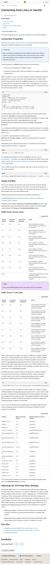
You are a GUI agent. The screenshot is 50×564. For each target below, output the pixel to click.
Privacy (34, 559)
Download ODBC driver (10, 31)
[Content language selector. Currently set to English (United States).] (8, 556)
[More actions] (47, 5)
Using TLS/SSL (6, 23)
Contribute (27, 559)
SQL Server (14, 5)
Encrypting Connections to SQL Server (26, 198)
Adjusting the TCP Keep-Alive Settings (11, 25)
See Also (4, 27)
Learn (3, 5)
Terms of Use (20, 561)
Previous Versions (13, 559)
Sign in (47, 2)
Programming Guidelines (11, 532)
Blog (21, 559)
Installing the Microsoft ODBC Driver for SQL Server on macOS (21, 530)
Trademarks (28, 561)
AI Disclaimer (4, 559)
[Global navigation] (1, 2)
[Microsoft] (25, 2)
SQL (8, 5)
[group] (25, 176)
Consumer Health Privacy (7, 561)
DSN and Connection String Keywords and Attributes (18, 42)
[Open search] (43, 2)
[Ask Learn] (44, 5)
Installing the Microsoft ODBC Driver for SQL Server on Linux (21, 528)
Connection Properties (7, 21)
